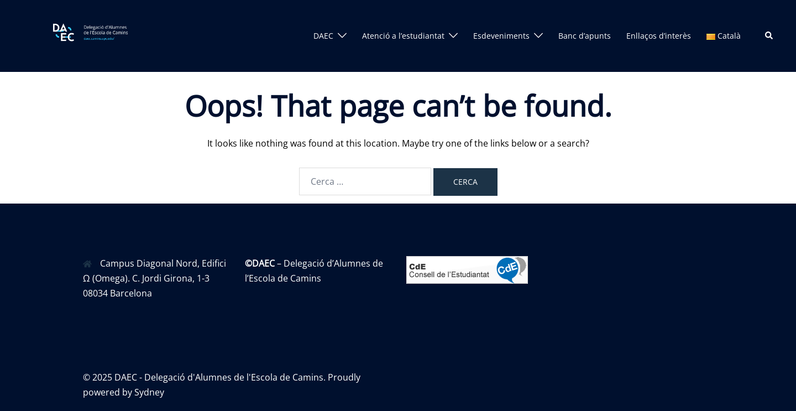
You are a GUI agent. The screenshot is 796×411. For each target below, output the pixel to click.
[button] (769, 36)
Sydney (149, 392)
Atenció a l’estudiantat (403, 35)
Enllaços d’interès (658, 35)
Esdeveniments (501, 35)
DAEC (323, 35)
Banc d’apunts (584, 35)
